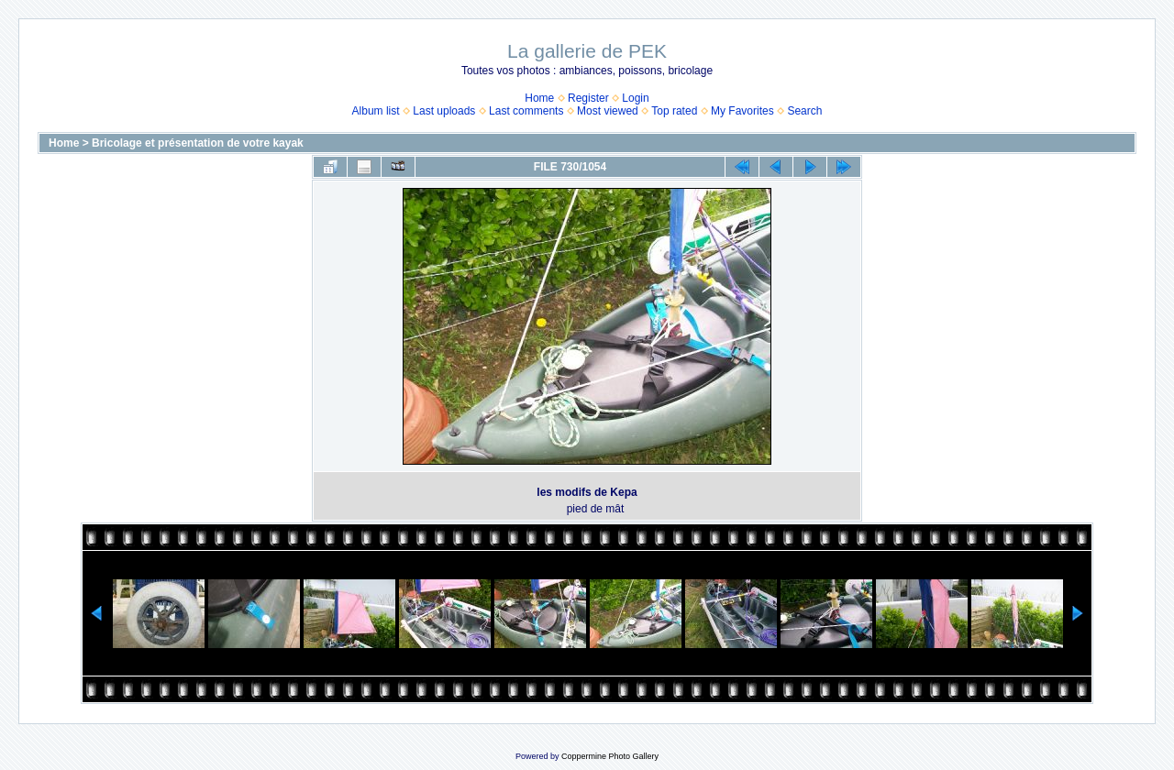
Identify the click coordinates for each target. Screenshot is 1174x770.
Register (588, 98)
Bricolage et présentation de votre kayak (198, 143)
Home (539, 98)
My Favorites (742, 110)
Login (635, 98)
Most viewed (607, 110)
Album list (376, 110)
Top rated (674, 110)
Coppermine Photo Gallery (610, 756)
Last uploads (444, 110)
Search (804, 110)
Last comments (526, 110)
